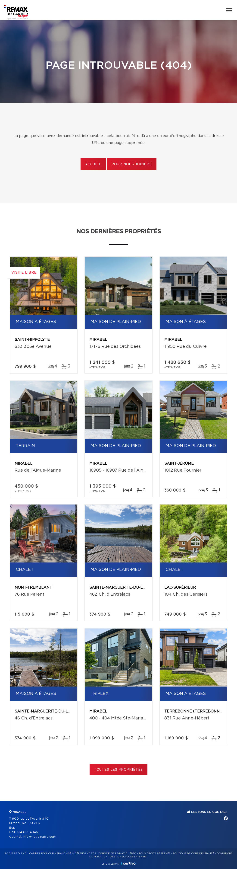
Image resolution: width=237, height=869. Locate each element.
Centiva (128, 863)
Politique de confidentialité (193, 853)
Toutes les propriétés (118, 769)
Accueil (93, 164)
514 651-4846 (27, 832)
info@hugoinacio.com (39, 836)
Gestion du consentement (129, 857)
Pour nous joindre (132, 164)
